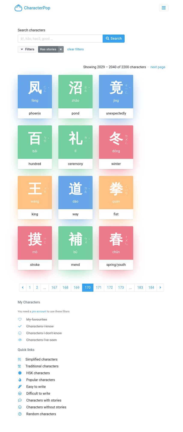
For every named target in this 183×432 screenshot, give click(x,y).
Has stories (48, 49)
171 (99, 288)
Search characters (31, 30)
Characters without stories (46, 407)
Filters (29, 49)
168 (65, 288)
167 (54, 288)
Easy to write (36, 387)
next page (157, 67)
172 (110, 288)
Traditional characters (42, 366)
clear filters (75, 49)
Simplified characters (41, 359)
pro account (39, 311)
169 (77, 288)
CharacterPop (32, 7)
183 (140, 288)
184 (151, 288)
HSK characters (38, 373)
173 (121, 288)
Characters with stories (43, 400)
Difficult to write (38, 393)
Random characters (41, 414)
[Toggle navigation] (163, 8)
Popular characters (40, 380)
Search (113, 38)
